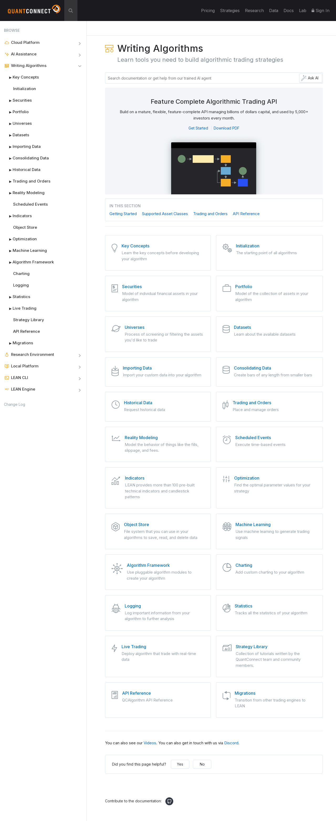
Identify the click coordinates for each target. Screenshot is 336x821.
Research (254, 10)
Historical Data (22, 169)
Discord (231, 742)
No (202, 764)
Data (273, 10)
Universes (18, 123)
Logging (21, 285)
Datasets (16, 135)
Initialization (24, 88)
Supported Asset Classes (165, 213)
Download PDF (226, 128)
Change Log (14, 404)
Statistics (17, 297)
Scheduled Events (30, 204)
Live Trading (20, 308)
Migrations (18, 343)
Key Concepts (21, 77)
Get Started (198, 128)
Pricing (208, 10)
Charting (21, 273)
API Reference (26, 331)
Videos (150, 742)
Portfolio (16, 112)
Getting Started (123, 213)
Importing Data (22, 146)
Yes (180, 764)
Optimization (20, 239)
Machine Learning (25, 250)
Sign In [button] (320, 10)
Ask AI (313, 78)
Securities (18, 100)
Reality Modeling (24, 193)
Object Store (25, 227)
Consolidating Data (26, 158)
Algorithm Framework (29, 262)
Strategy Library (28, 319)
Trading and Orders (27, 181)
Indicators (18, 216)
